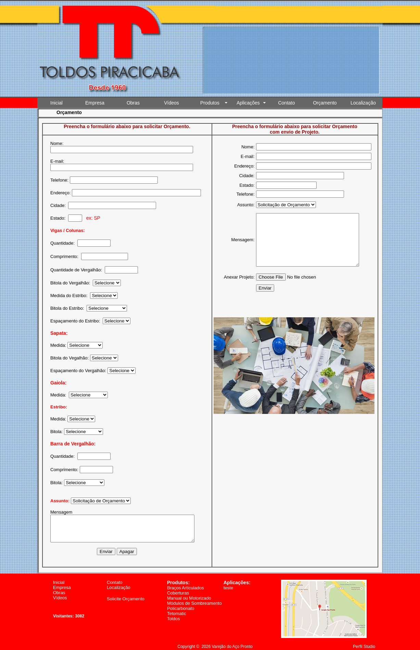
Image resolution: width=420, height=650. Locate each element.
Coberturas (178, 587)
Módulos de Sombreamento (194, 598)
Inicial (56, 103)
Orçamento (324, 103)
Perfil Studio (364, 641)
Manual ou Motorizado (189, 593)
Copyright (186, 641)
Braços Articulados (185, 582)
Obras (133, 103)
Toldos (173, 613)
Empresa (94, 103)
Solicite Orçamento (125, 593)
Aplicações (248, 103)
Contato (286, 103)
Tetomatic (176, 608)
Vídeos (171, 103)
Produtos (209, 103)
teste (228, 582)
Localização (363, 103)
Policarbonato (180, 603)
